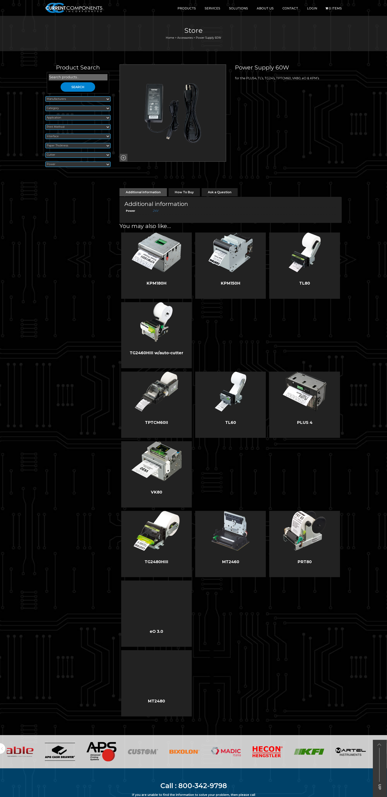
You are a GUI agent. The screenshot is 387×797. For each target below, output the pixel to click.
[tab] (143, 192)
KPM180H (156, 283)
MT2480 (156, 701)
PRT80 (305, 561)
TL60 (230, 422)
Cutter (78, 154)
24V (155, 211)
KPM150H (230, 283)
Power (78, 164)
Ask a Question (219, 192)
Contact (290, 8)
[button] (123, 158)
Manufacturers (78, 99)
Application (78, 117)
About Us (265, 8)
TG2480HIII (156, 561)
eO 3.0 (156, 631)
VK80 (156, 492)
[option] (27, 752)
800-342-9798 (202, 786)
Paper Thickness (78, 145)
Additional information (143, 192)
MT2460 (230, 561)
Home (170, 37)
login (312, 8)
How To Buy (184, 192)
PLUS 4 (304, 422)
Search (77, 87)
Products (186, 8)
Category (78, 108)
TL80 (304, 283)
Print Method (78, 127)
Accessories (185, 37)
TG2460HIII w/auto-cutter (156, 352)
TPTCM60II (156, 422)
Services (212, 8)
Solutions (238, 8)
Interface (78, 136)
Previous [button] (2, 748)
